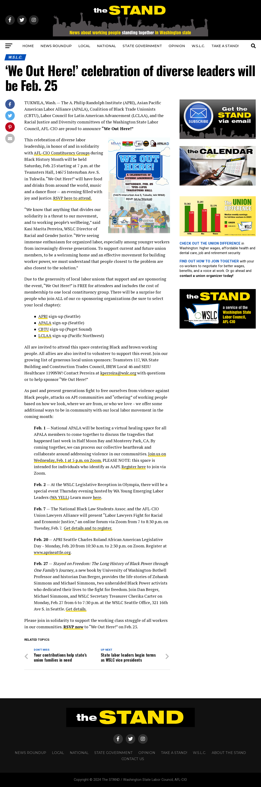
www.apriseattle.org (53, 552)
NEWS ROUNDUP (56, 46)
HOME (28, 46)
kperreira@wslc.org (119, 373)
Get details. (76, 609)
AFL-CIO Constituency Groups (62, 153)
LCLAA (45, 335)
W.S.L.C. (198, 46)
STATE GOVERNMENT (142, 46)
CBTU (44, 329)
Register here (134, 466)
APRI (43, 316)
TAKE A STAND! (225, 46)
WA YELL (59, 497)
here (97, 497)
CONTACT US (132, 759)
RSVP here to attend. (72, 198)
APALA (44, 322)
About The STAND (229, 753)
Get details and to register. (89, 528)
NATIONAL (106, 46)
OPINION (177, 46)
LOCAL (84, 46)
